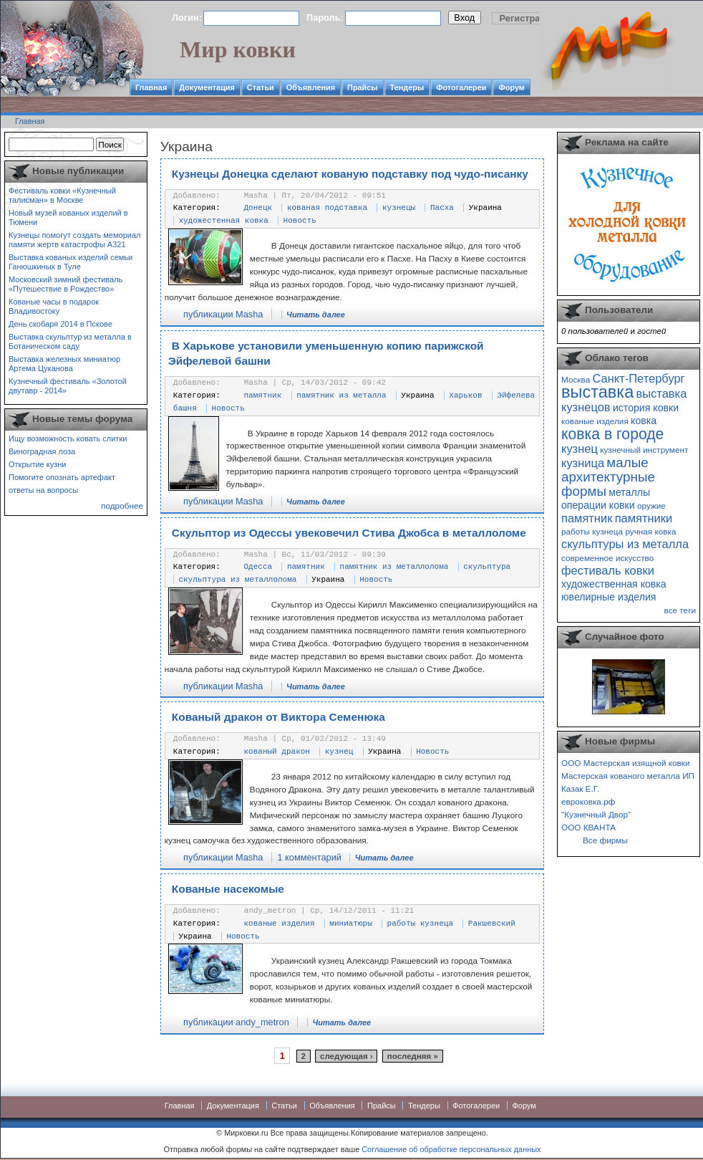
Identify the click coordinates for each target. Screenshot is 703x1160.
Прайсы (362, 87)
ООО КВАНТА (588, 827)
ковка (643, 420)
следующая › (346, 1056)
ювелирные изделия (608, 597)
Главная (151, 87)
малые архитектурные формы (608, 477)
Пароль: (325, 17)
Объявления (310, 87)
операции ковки (598, 505)
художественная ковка (613, 584)
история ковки (646, 407)
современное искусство (607, 557)
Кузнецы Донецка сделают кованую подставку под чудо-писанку (350, 174)
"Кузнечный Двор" (596, 814)
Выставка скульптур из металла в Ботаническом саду (70, 341)
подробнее (122, 505)
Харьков (465, 395)
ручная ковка (650, 531)
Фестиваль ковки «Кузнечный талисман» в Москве (62, 195)
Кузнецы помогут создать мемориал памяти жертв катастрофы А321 (74, 240)
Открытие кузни (38, 464)
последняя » (412, 1056)
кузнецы (398, 207)
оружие (651, 505)
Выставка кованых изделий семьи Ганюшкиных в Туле (70, 262)
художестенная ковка (223, 220)
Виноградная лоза (42, 451)
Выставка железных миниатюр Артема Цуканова (64, 364)
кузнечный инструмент (644, 449)
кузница (582, 462)
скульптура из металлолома (237, 579)
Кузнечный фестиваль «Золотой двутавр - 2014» (68, 386)
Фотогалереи (461, 87)
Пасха (442, 207)
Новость (299, 220)
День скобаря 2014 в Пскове (60, 324)
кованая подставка (327, 207)
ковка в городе (612, 434)
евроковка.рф (588, 801)
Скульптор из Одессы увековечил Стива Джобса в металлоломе (349, 533)
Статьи (260, 87)
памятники (644, 518)
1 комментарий (309, 857)
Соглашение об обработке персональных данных (451, 1149)
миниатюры (350, 923)
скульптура (486, 566)
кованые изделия (279, 923)
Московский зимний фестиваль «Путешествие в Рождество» (65, 284)
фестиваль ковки (607, 570)
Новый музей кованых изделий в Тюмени (68, 217)
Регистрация (528, 18)
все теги (680, 610)
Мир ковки (238, 49)
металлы (629, 492)
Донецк (258, 207)
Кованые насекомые (228, 889)
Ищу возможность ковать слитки (68, 438)
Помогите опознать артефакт (62, 477)
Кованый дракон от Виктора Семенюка (278, 717)
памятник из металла (341, 395)
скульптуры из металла (625, 543)
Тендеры (407, 87)
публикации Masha (223, 314)
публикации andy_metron (236, 1022)
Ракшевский (491, 923)
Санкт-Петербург (638, 378)
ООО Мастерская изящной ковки (625, 762)
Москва (575, 379)
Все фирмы (605, 840)
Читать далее (315, 314)
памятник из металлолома (394, 566)
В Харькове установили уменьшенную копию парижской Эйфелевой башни (326, 354)
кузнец (339, 751)
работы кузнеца (420, 923)
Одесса (258, 566)
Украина (485, 207)
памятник (263, 395)
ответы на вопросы (43, 490)
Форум (511, 87)
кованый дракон (277, 751)
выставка (597, 392)
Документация (207, 87)
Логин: (187, 17)
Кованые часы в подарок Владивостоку (54, 306)
